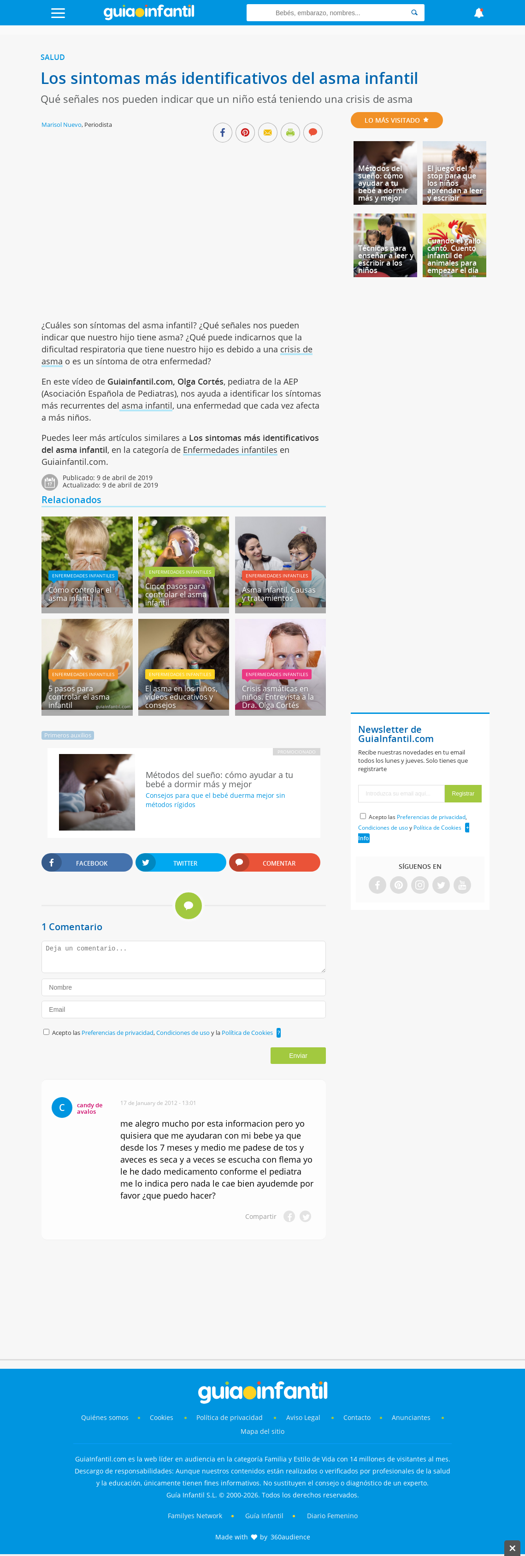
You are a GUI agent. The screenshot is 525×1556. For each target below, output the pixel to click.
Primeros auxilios (67, 735)
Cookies (162, 1417)
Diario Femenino (332, 1515)
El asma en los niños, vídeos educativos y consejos (181, 696)
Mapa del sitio (262, 1431)
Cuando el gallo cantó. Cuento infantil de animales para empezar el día (454, 255)
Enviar (298, 1055)
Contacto (357, 1417)
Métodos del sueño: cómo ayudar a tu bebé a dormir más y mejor (383, 183)
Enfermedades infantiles (230, 449)
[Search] (414, 12)
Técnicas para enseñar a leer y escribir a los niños (386, 259)
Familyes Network (195, 1515)
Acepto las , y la (163, 1032)
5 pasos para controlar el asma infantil (79, 696)
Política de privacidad (230, 1417)
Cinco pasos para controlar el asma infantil (175, 594)
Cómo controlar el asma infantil (80, 594)
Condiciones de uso (183, 1032)
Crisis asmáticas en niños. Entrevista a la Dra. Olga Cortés (278, 696)
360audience (290, 1536)
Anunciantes (411, 1417)
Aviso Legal (303, 1417)
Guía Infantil (264, 1515)
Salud (53, 57)
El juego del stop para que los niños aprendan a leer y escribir (455, 183)
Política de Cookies (247, 1032)
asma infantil (145, 405)
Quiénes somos (105, 1417)
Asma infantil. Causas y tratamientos (279, 594)
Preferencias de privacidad (117, 1032)
